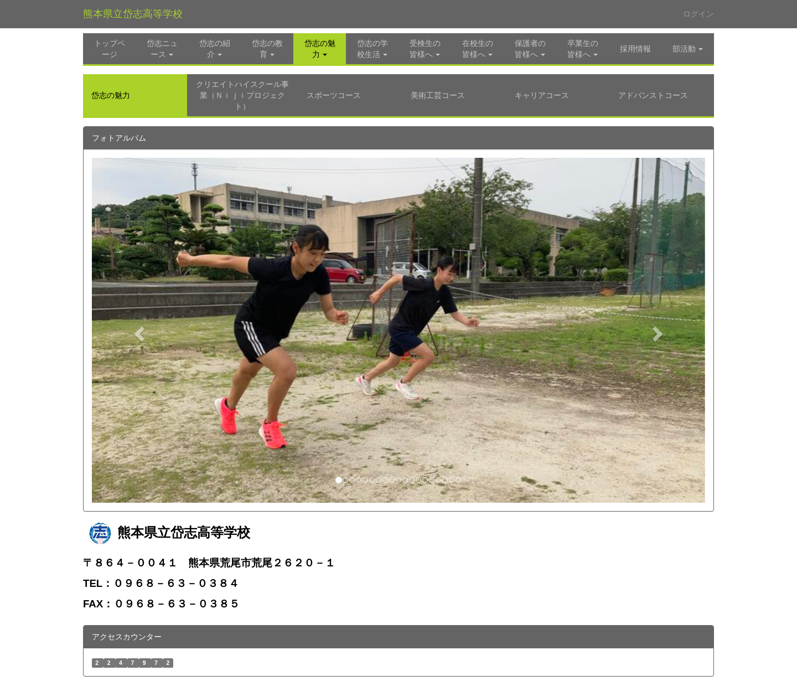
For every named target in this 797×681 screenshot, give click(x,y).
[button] (319, 48)
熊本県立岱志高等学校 (133, 13)
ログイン (698, 13)
